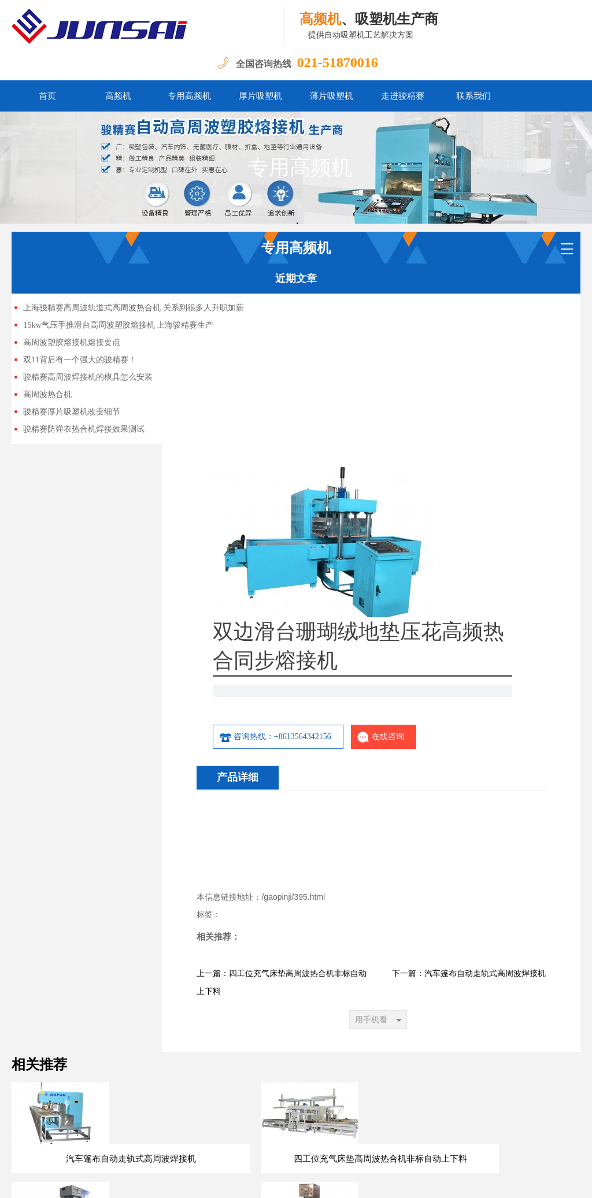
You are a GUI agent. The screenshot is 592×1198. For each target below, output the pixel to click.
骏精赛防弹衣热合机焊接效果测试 (84, 429)
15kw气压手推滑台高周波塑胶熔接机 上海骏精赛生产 (118, 325)
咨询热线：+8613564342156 (389, 586)
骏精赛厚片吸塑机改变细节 (71, 411)
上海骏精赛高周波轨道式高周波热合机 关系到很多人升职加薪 (133, 307)
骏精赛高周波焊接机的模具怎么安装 (88, 377)
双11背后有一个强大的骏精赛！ (79, 359)
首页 (47, 96)
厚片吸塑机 (260, 96)
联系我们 (473, 96)
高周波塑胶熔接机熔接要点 (71, 342)
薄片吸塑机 (331, 96)
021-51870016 (337, 62)
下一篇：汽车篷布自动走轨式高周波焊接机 (469, 841)
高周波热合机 (47, 394)
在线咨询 (494, 586)
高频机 (118, 96)
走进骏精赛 (402, 96)
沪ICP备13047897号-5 (148, 1180)
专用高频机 (189, 96)
